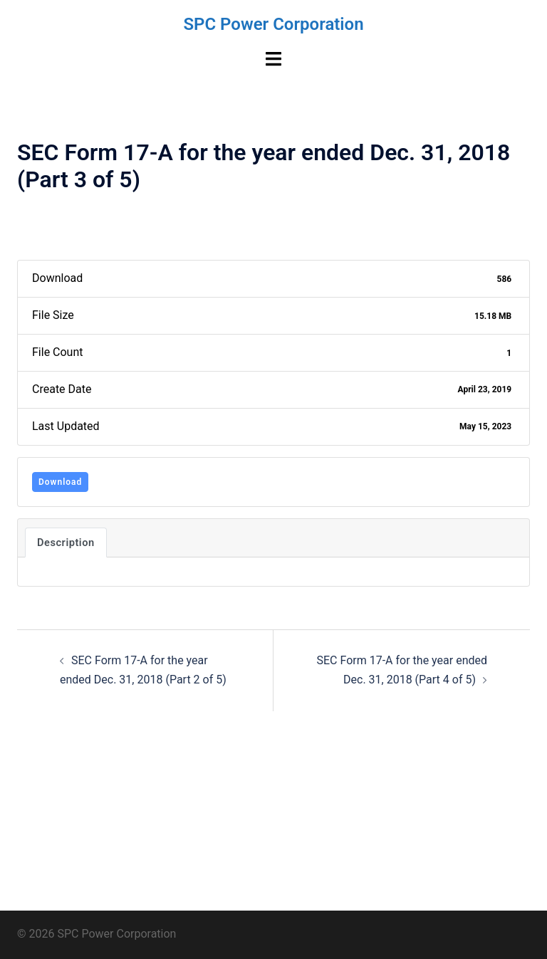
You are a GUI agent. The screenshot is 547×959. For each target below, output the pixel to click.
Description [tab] (66, 542)
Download (60, 482)
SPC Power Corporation (273, 24)
